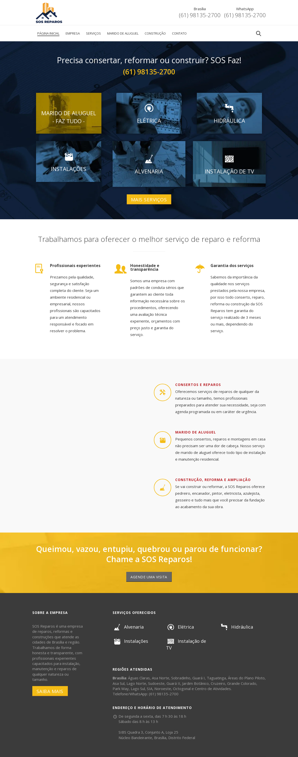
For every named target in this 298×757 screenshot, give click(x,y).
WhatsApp (245, 8)
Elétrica (180, 627)
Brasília (200, 8)
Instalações (130, 641)
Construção (155, 33)
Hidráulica (236, 627)
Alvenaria (128, 627)
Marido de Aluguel (122, 33)
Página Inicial (48, 33)
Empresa (73, 33)
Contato (179, 33)
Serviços (93, 33)
